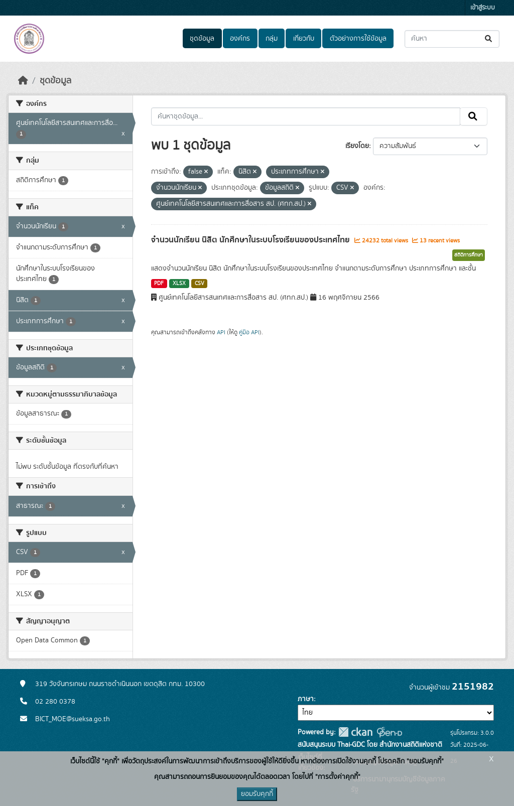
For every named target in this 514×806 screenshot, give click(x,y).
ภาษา (306, 699)
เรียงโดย (357, 146)
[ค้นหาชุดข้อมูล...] (452, 39)
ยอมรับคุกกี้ (257, 794)
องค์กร (240, 39)
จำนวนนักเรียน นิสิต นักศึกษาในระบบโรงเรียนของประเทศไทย (251, 239)
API (221, 332)
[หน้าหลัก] (23, 80)
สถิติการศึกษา (468, 254)
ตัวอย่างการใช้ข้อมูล (358, 39)
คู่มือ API (249, 332)
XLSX (179, 284)
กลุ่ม (272, 39)
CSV (199, 284)
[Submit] (489, 39)
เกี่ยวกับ (303, 39)
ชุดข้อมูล (202, 39)
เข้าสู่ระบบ (482, 8)
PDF (159, 284)
